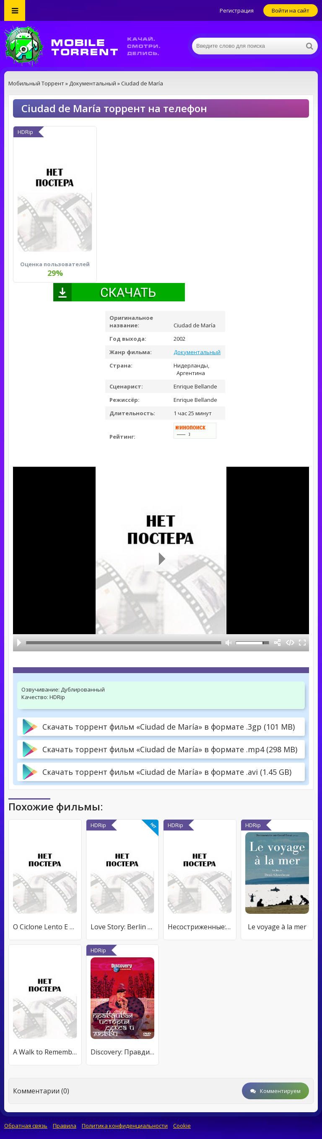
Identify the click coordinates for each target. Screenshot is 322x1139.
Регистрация (237, 10)
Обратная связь (25, 1125)
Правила (64, 1125)
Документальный (197, 352)
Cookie (182, 1125)
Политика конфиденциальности (125, 1125)
